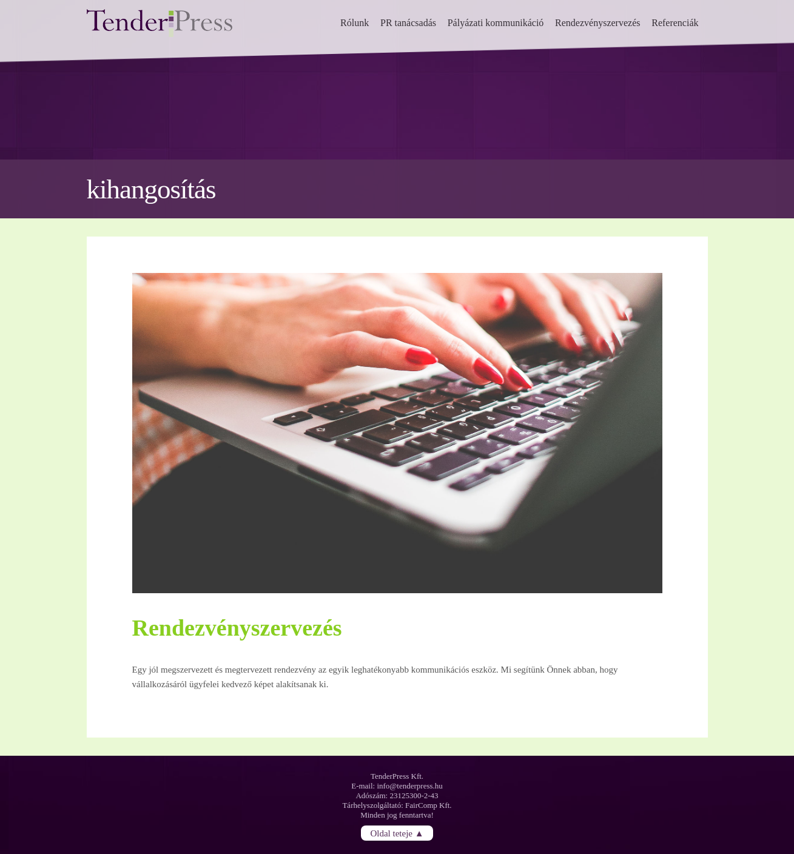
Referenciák (674, 23)
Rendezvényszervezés (597, 23)
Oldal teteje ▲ (396, 833)
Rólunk (354, 23)
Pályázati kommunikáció (496, 23)
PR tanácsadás (408, 23)
